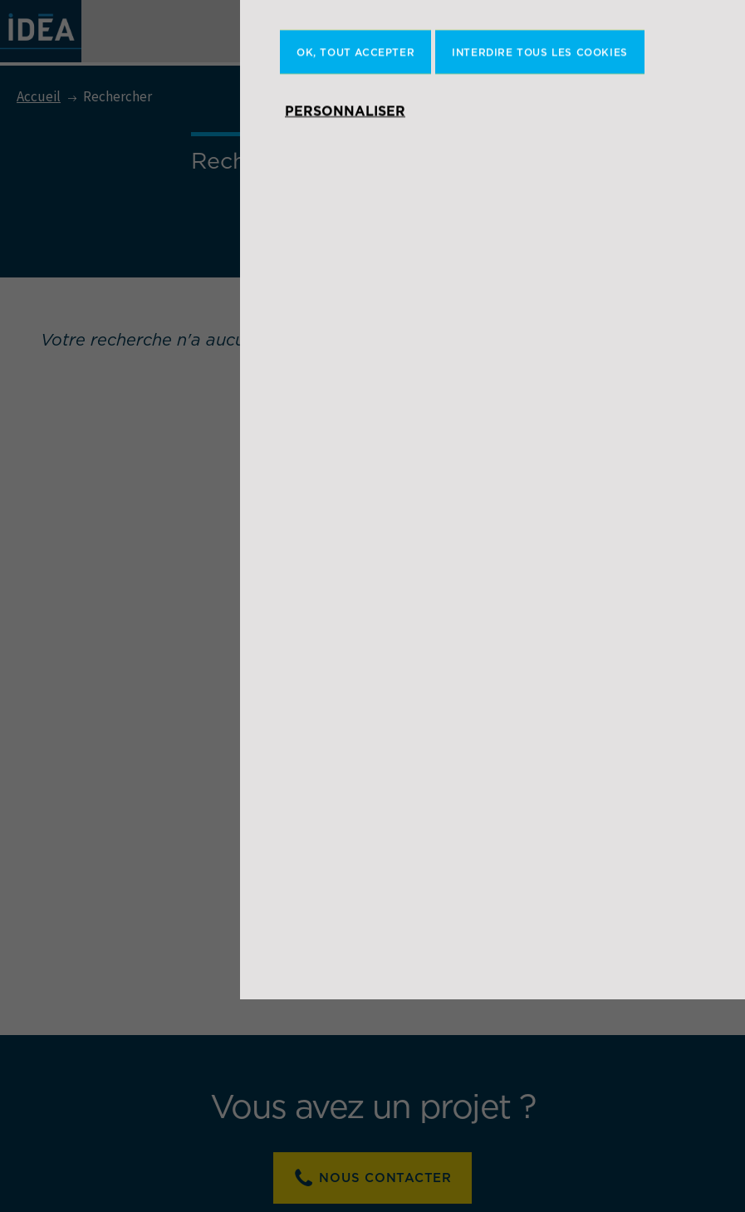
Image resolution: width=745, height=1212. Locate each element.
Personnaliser (345, 323)
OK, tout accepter (355, 265)
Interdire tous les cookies (540, 265)
